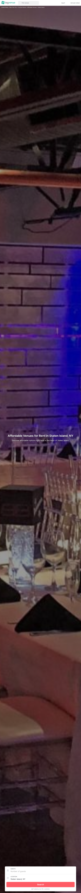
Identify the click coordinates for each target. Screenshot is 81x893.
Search (40, 884)
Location (14, 876)
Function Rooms (22, 7)
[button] (28, 3)
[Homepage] (8, 3)
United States (4, 7)
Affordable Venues (32, 7)
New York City (13, 7)
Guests (13, 869)
